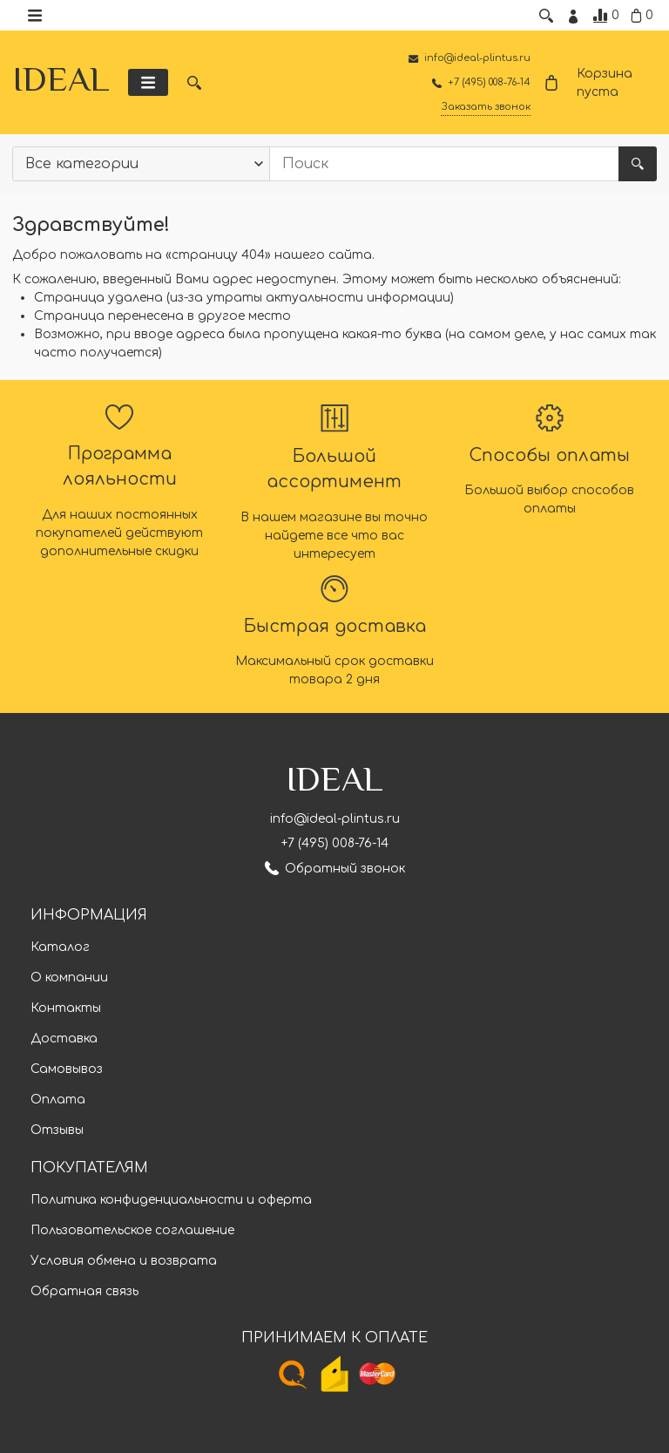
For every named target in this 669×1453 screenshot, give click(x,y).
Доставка (64, 1039)
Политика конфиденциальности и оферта (171, 1200)
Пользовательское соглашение (132, 1231)
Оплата (57, 1100)
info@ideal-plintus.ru (335, 819)
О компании (69, 978)
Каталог (60, 947)
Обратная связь (84, 1292)
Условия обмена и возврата (123, 1261)
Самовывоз (66, 1069)
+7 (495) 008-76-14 (335, 844)
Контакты (65, 1008)
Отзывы (57, 1130)
